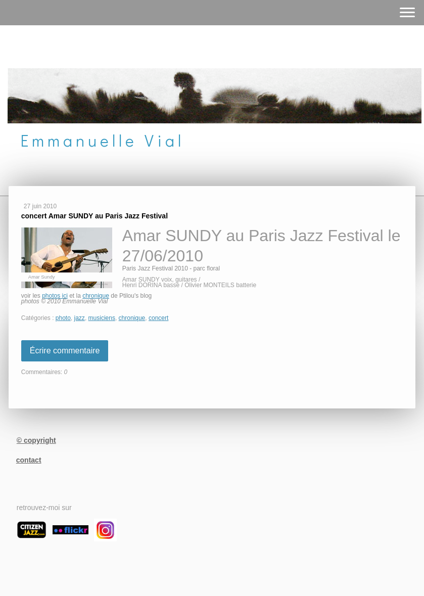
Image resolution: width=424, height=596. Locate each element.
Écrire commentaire (65, 350)
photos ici (55, 295)
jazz (79, 318)
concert (158, 318)
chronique (95, 295)
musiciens (101, 318)
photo (63, 318)
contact (28, 460)
